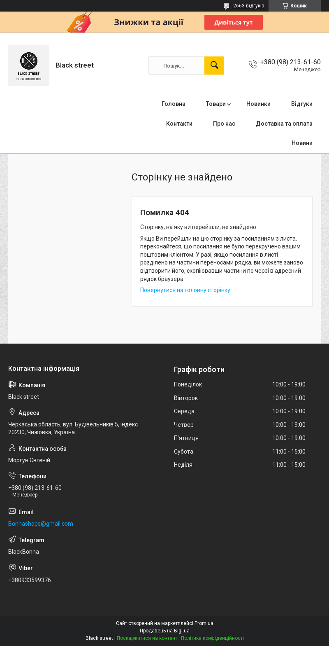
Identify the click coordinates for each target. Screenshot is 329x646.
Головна (173, 104)
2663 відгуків (248, 6)
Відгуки (302, 104)
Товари (216, 104)
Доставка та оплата (284, 123)
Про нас (224, 123)
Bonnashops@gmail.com (40, 523)
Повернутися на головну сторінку (185, 290)
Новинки (258, 104)
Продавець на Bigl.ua (165, 631)
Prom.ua (204, 623)
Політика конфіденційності (212, 638)
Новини (302, 143)
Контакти (179, 123)
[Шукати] (214, 65)
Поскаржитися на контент (147, 638)
